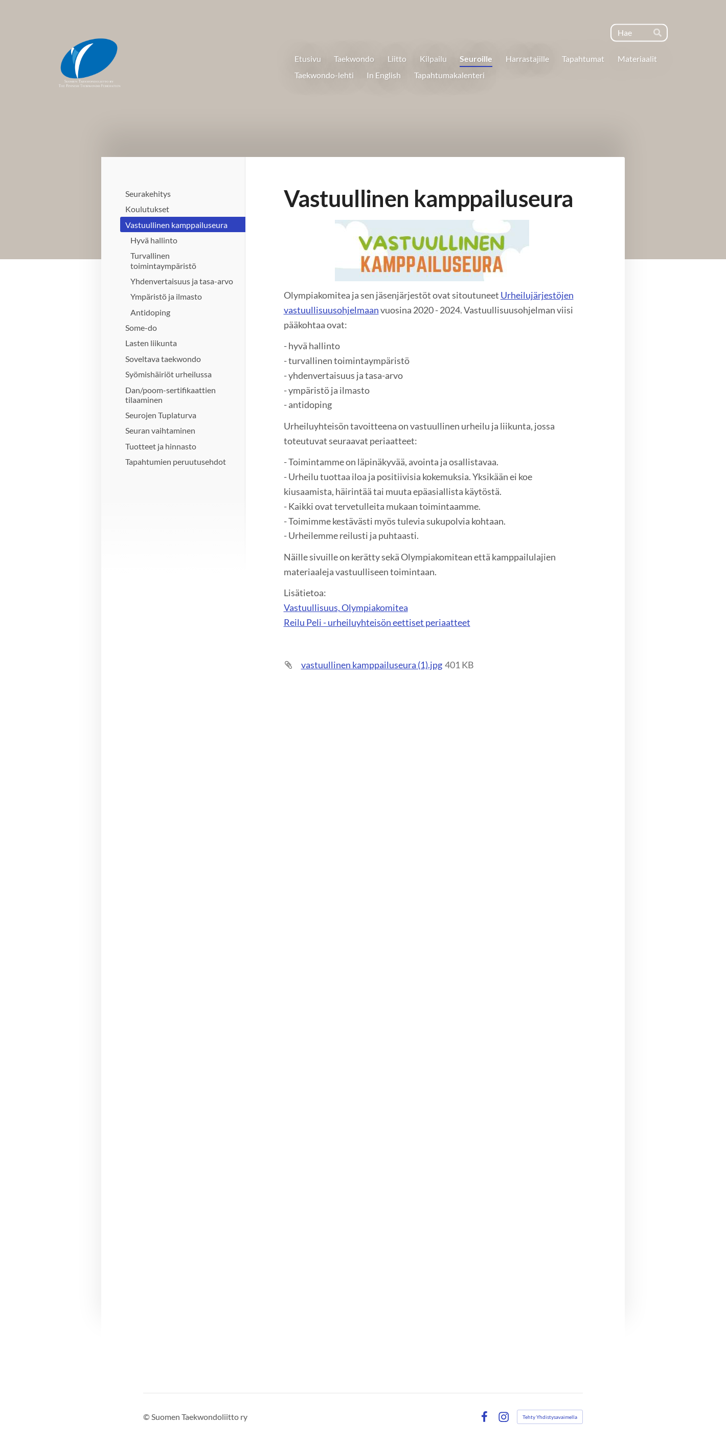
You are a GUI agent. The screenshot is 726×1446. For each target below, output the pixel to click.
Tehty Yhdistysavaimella (550, 1417)
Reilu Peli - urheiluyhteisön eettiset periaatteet (377, 622)
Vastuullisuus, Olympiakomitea (346, 607)
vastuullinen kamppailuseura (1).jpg (371, 664)
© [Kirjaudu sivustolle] (147, 1416)
